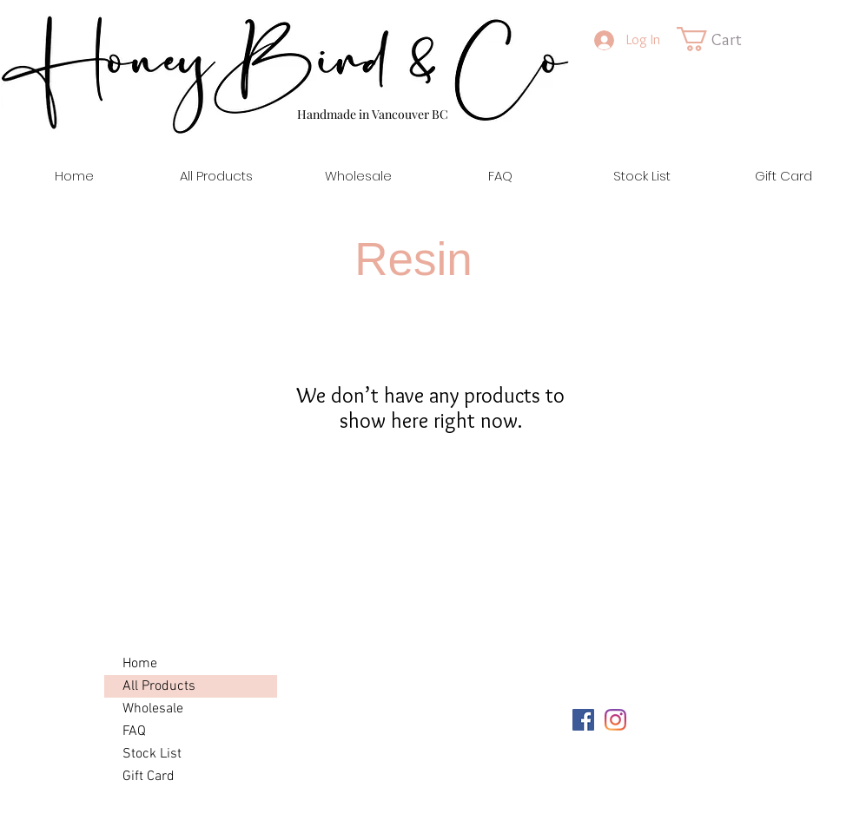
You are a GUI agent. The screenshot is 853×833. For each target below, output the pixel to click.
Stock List (152, 754)
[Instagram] (615, 720)
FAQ (134, 731)
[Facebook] (583, 720)
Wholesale (152, 709)
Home (139, 663)
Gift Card (148, 776)
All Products (158, 686)
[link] (724, 39)
